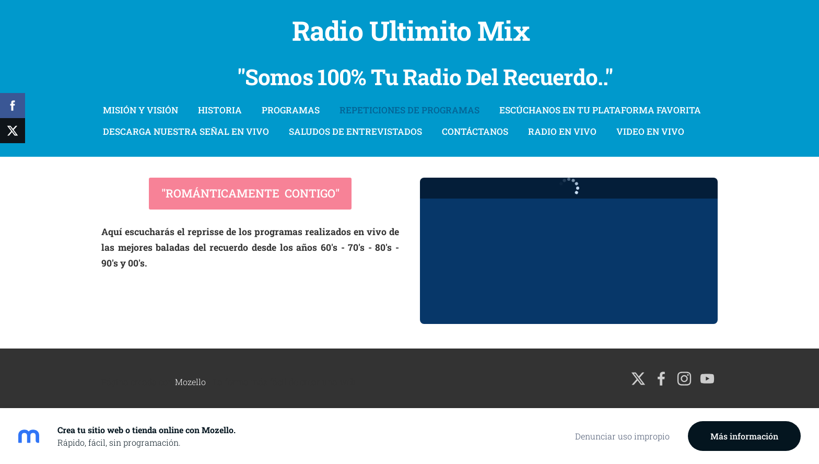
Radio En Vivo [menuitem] (562, 131)
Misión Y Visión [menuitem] (140, 110)
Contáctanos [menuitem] (475, 131)
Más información (744, 436)
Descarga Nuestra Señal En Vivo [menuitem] (186, 131)
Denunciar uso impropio (622, 436)
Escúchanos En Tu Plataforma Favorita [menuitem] (600, 110)
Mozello (190, 381)
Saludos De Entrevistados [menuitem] (355, 131)
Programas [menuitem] (291, 110)
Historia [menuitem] (220, 110)
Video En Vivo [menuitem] (650, 131)
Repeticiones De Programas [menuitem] (409, 110)
